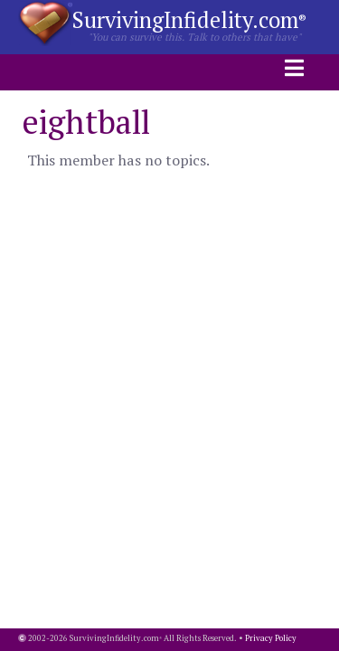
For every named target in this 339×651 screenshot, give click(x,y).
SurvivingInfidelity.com (189, 19)
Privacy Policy (271, 638)
